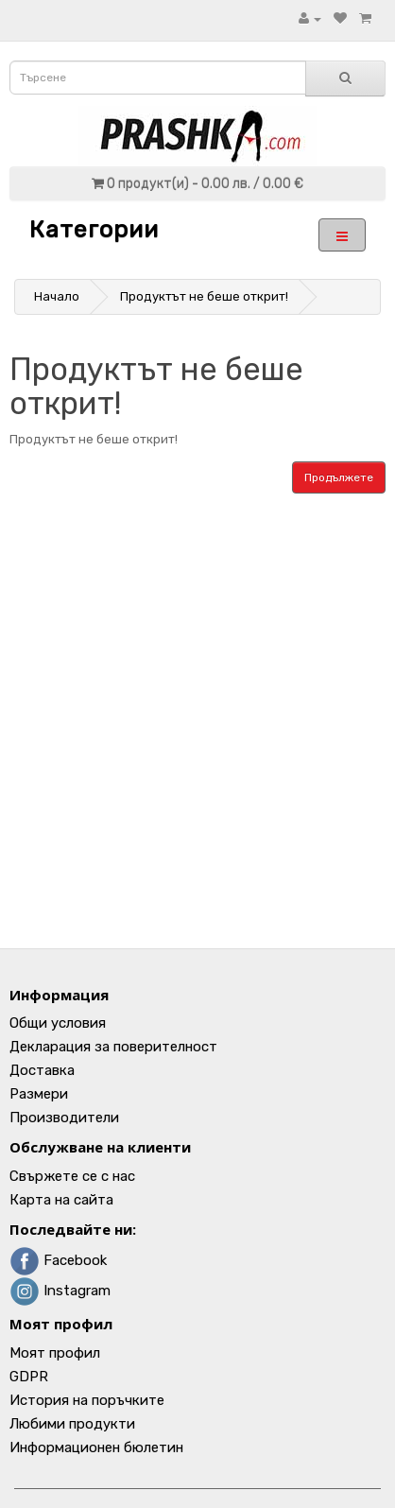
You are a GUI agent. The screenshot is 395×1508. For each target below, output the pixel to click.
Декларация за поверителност (113, 1046)
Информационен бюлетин (96, 1447)
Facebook (58, 1260)
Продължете (338, 477)
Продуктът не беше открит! (204, 296)
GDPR (28, 1376)
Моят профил (54, 1352)
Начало (56, 296)
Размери (38, 1093)
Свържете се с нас (72, 1176)
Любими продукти (72, 1423)
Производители (64, 1117)
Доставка (42, 1070)
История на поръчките (86, 1400)
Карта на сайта (61, 1199)
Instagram (60, 1290)
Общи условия (57, 1022)
